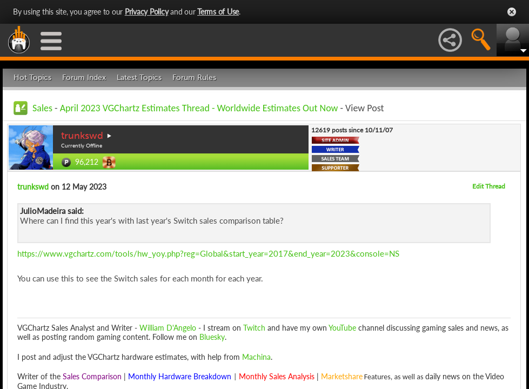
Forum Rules (194, 77)
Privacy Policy (147, 11)
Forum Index (84, 77)
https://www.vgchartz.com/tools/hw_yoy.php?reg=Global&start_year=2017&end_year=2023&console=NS (208, 253)
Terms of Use (218, 11)
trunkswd (82, 135)
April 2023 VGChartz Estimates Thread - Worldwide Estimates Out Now (199, 108)
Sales (42, 108)
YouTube (342, 327)
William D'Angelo (167, 327)
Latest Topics (139, 77)
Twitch (254, 327)
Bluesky (212, 336)
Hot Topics (32, 77)
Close (511, 12)
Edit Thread (488, 186)
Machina (256, 356)
